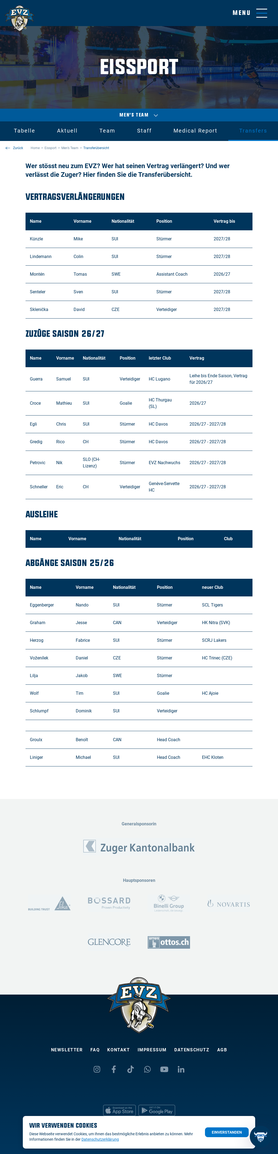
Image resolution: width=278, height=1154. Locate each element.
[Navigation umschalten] (250, 13)
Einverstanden (227, 1132)
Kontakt (118, 1049)
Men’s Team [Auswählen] (139, 115)
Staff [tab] (144, 130)
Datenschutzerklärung (100, 1139)
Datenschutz (192, 1049)
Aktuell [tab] (67, 130)
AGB (222, 1049)
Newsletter (67, 1049)
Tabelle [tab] (24, 130)
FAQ (95, 1049)
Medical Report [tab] (195, 130)
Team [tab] (107, 130)
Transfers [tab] (253, 130)
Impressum (152, 1049)
